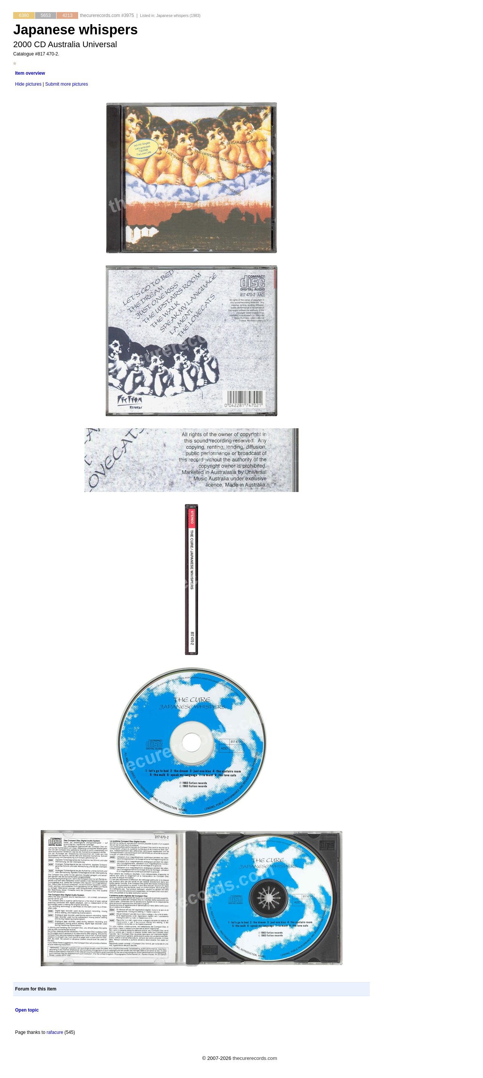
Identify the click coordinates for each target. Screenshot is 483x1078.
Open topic (27, 1010)
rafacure (54, 1032)
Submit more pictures (66, 84)
